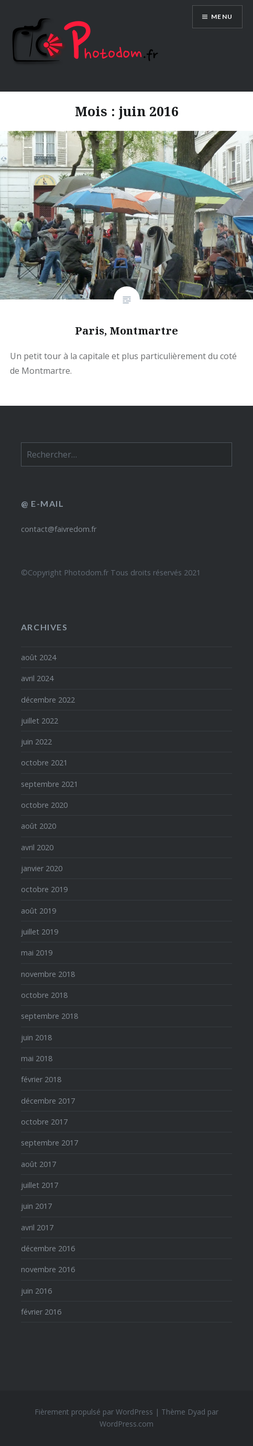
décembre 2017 (48, 1101)
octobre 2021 (44, 763)
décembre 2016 (48, 1248)
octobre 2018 (44, 995)
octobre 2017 (44, 1122)
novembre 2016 (48, 1269)
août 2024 (38, 657)
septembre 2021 (49, 784)
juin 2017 (36, 1206)
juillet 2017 (39, 1185)
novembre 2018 (48, 974)
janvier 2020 (41, 868)
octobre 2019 (44, 889)
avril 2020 (37, 847)
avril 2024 (37, 678)
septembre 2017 (49, 1143)
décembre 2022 (48, 700)
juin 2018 (36, 1037)
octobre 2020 (44, 805)
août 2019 (38, 911)
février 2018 (41, 1079)
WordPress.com (126, 1424)
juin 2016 (36, 1291)
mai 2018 (36, 1058)
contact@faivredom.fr (58, 529)
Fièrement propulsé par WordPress (94, 1412)
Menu (222, 16)
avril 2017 (37, 1227)
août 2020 (38, 826)
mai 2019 (36, 953)
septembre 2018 (49, 1016)
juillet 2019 (39, 932)
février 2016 (41, 1312)
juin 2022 (36, 742)
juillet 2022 (39, 721)
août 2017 (38, 1164)
